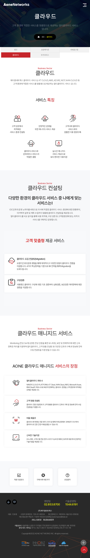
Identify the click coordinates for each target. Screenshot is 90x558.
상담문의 (67, 477)
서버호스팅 (72, 50)
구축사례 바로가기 (43, 477)
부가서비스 (45, 55)
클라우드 (18, 55)
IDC (18, 50)
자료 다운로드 (19, 477)
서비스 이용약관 (36, 520)
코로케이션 (45, 50)
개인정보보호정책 (48, 520)
